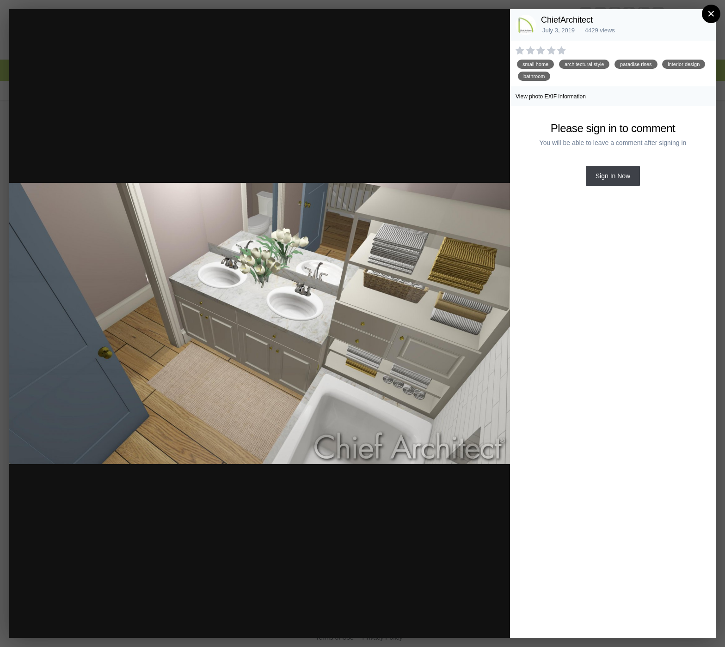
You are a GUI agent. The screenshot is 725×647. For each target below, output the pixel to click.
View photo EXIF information (551, 96)
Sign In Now (613, 176)
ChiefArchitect (567, 19)
